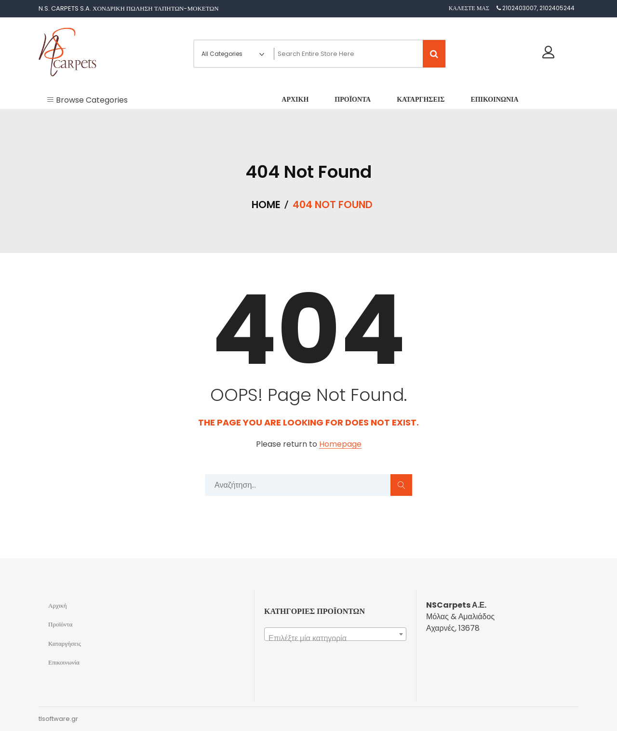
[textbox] (335, 638)
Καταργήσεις (64, 643)
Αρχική (57, 605)
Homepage (340, 444)
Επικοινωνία (64, 662)
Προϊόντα (60, 624)
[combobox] (335, 634)
